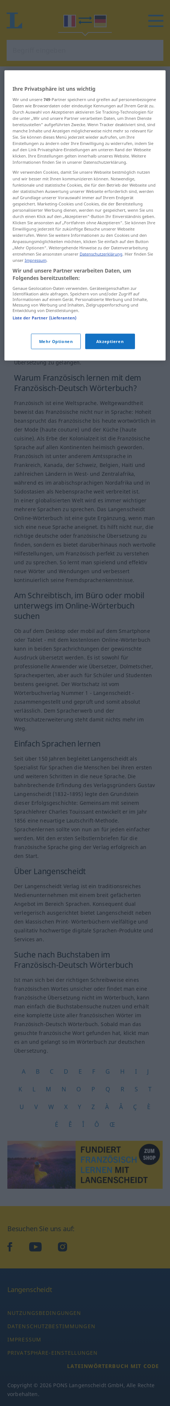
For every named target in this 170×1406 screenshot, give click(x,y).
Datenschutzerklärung (101, 311)
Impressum (35, 317)
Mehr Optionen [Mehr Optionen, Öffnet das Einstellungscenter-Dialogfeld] (56, 398)
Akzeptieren (110, 398)
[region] (85, 273)
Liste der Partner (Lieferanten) (45, 375)
